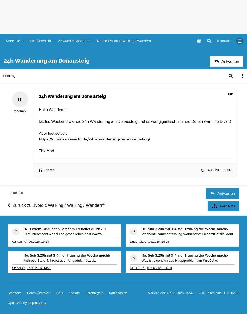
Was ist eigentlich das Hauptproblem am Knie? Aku (180, 260)
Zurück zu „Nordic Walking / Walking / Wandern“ (56, 205)
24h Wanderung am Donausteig (72, 96)
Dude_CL (136, 241)
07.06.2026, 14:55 (156, 241)
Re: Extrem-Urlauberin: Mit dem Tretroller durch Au (65, 229)
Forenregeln (94, 293)
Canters (17, 241)
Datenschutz (118, 293)
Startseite (14, 293)
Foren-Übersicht (39, 293)
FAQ (59, 293)
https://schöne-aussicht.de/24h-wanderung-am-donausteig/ (94, 139)
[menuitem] (223, 41)
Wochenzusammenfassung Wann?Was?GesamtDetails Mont (187, 234)
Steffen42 (18, 268)
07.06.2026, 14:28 (39, 268)
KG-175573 (137, 268)
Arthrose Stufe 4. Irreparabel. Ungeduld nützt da (60, 260)
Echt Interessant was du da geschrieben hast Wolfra (63, 234)
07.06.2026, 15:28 (36, 241)
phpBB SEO (37, 303)
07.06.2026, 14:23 (159, 268)
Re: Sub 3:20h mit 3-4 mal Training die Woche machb (185, 229)
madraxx (20, 111)
